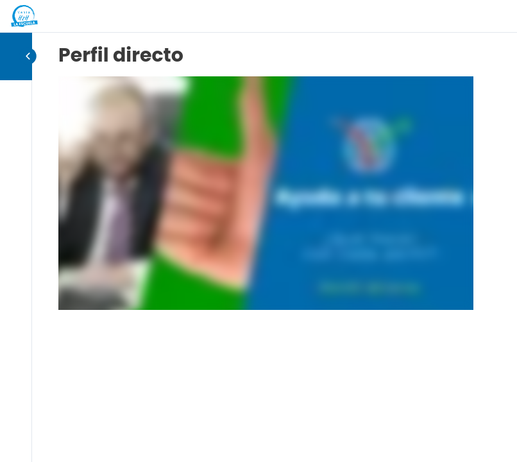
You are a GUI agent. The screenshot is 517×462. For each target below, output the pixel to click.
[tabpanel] (265, 193)
